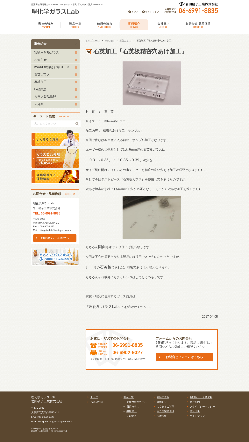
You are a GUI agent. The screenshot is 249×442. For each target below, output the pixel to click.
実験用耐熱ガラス (46, 52)
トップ (134, 11)
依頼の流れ (163, 397)
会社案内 (195, 401)
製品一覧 (129, 397)
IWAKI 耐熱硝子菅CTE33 (51, 67)
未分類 (39, 104)
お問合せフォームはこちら (55, 238)
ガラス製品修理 (45, 96)
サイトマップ (152, 11)
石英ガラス (42, 74)
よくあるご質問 (165, 406)
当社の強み (96, 401)
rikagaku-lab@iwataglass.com (55, 230)
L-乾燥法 (40, 89)
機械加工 (40, 82)
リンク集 (195, 411)
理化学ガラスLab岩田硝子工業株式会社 (44, 430)
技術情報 (162, 415)
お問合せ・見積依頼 (201, 397)
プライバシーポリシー (202, 406)
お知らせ (40, 59)
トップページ (93, 40)
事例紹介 (40, 43)
